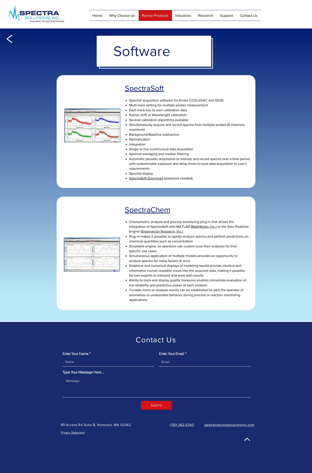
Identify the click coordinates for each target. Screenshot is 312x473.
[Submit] (156, 405)
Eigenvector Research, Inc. (162, 231)
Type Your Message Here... (83, 372)
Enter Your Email (171, 353)
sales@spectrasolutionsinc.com (229, 425)
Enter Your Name (75, 353)
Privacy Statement (73, 432)
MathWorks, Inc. (204, 226)
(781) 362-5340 (182, 425)
